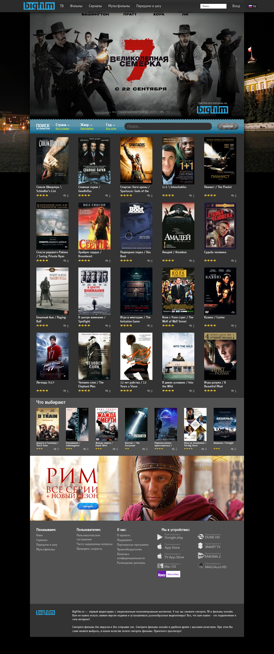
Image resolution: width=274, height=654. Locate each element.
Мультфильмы (119, 6)
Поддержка (124, 540)
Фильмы (76, 6)
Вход (236, 6)
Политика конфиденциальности (131, 556)
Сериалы (95, 6)
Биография (87, 128)
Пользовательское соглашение (88, 537)
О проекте (123, 535)
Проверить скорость (89, 549)
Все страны (62, 128)
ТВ (62, 6)
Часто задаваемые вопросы (94, 544)
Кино (39, 535)
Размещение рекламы (131, 563)
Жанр (86, 125)
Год (110, 125)
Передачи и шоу (148, 6)
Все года (111, 128)
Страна (63, 125)
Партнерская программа (133, 545)
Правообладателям (129, 549)
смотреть (88, 506)
